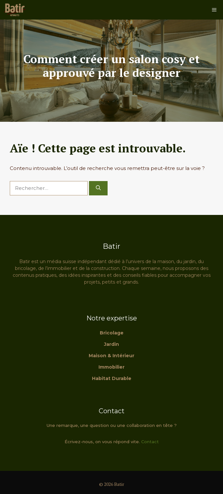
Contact (150, 441)
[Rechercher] (98, 188)
